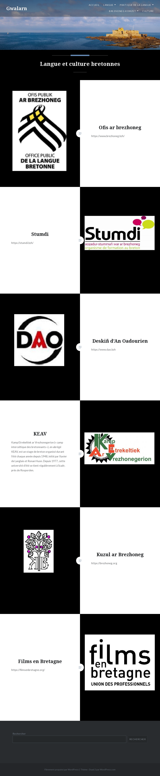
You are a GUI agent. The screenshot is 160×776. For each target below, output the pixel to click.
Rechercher (19, 733)
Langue (108, 5)
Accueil (94, 5)
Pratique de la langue (135, 5)
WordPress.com (107, 769)
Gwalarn (16, 8)
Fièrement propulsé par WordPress (62, 769)
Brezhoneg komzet (122, 11)
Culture (148, 11)
